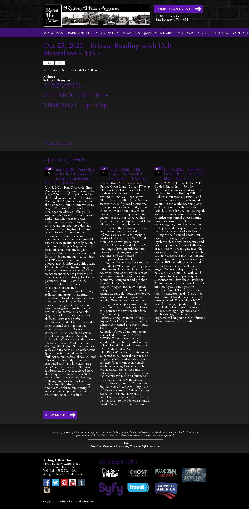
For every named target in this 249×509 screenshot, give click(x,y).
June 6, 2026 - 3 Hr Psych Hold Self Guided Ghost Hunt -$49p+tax (185, 174)
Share (48, 63)
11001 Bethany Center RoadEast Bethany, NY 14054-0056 (63, 85)
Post (59, 63)
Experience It (79, 33)
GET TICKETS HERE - (75, 95)
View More (55, 415)
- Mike (125, 443)
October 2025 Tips (213, 33)
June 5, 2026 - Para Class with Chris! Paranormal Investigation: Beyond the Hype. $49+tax (70, 176)
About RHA (53, 33)
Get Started (107, 33)
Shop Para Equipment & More (147, 33)
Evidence (185, 33)
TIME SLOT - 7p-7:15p (75, 105)
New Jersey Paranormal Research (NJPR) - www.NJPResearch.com (125, 446)
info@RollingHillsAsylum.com (63, 474)
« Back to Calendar (57, 143)
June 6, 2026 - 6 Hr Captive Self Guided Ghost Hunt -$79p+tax (128, 174)
